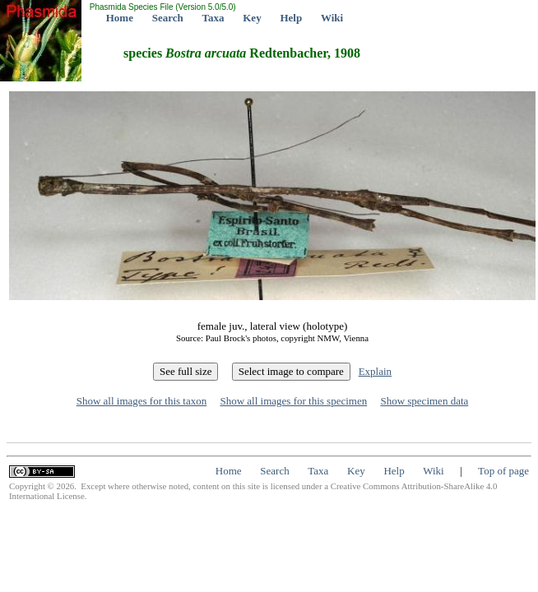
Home (119, 18)
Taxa (213, 18)
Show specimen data (424, 401)
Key (252, 18)
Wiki (332, 18)
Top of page (503, 471)
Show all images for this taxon (142, 401)
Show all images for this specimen (293, 401)
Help (291, 18)
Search (167, 18)
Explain (375, 371)
